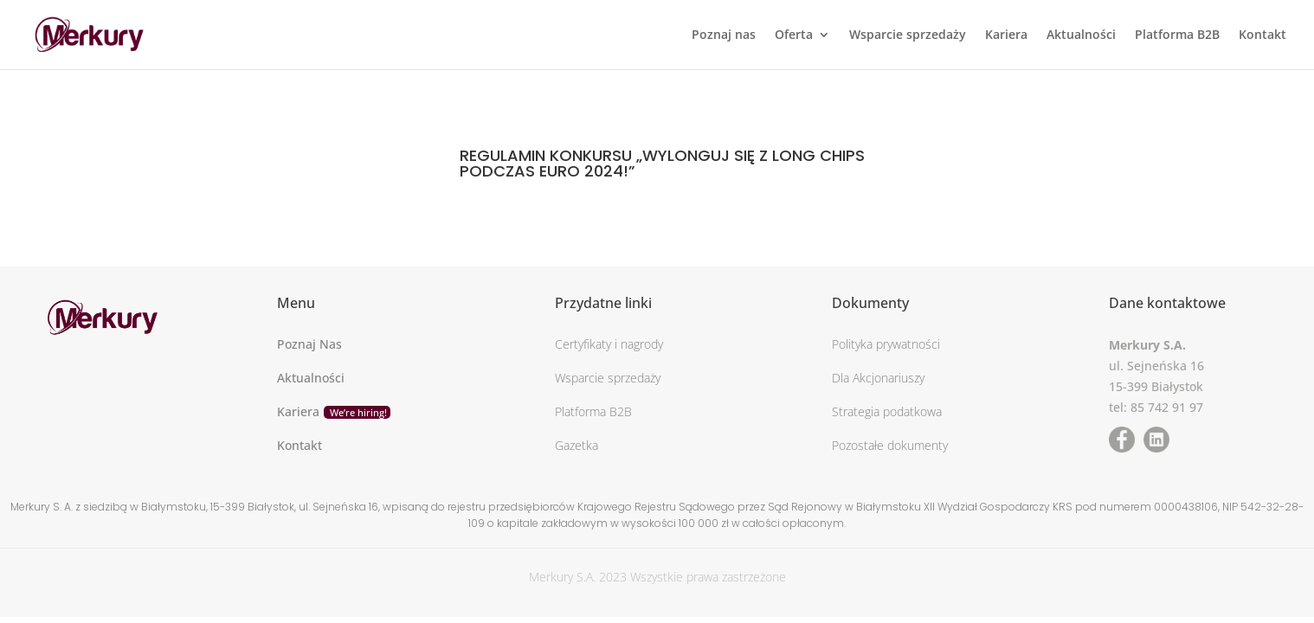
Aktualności (1081, 35)
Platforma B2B (1177, 35)
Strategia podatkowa (887, 411)
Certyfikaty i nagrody (609, 344)
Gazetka (576, 445)
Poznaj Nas (309, 344)
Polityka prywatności (886, 344)
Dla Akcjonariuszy (878, 377)
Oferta (794, 35)
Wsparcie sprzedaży (907, 35)
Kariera (1006, 35)
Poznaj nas (724, 35)
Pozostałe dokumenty (890, 445)
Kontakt (1262, 35)
